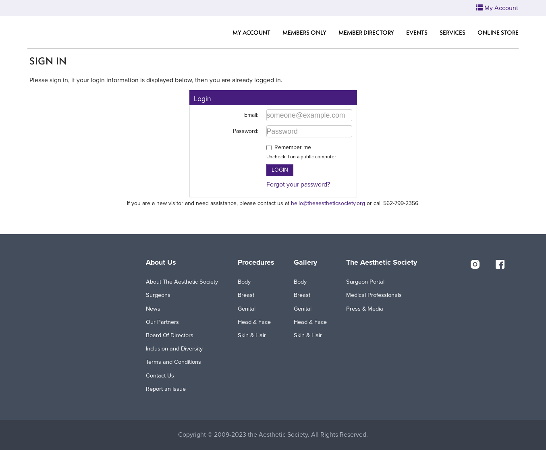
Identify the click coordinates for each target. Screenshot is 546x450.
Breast (246, 295)
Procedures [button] (256, 262)
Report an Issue (166, 389)
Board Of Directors (169, 335)
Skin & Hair (252, 335)
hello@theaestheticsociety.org (328, 203)
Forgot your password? (298, 184)
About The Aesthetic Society (182, 281)
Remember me (292, 147)
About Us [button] (161, 262)
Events (417, 32)
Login (280, 169)
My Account (251, 32)
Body (244, 281)
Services (452, 32)
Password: (245, 131)
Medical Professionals (374, 295)
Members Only (304, 32)
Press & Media (364, 308)
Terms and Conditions (173, 362)
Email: (251, 115)
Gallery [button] (305, 262)
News (153, 308)
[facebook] (500, 263)
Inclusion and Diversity (174, 348)
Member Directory (366, 32)
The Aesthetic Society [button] (381, 262)
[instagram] (475, 263)
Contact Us (160, 375)
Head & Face (254, 322)
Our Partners (162, 322)
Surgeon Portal (365, 281)
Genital (246, 308)
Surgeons (158, 295)
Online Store (498, 32)
